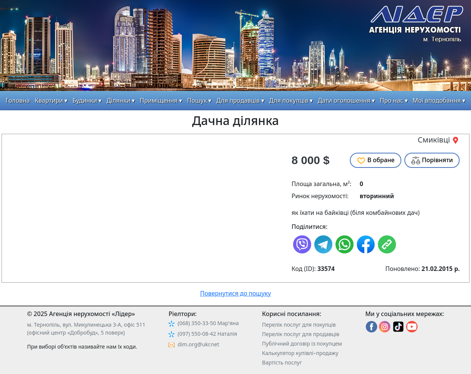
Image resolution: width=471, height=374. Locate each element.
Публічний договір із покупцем (302, 343)
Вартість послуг (282, 362)
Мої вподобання (437, 100)
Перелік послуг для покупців (299, 324)
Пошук (197, 100)
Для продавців (238, 100)
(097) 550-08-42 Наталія (207, 333)
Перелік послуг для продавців (300, 334)
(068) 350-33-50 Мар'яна (208, 323)
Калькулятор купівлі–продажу (300, 353)
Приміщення (159, 100)
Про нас (391, 100)
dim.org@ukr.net (198, 344)
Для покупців (288, 100)
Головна (18, 100)
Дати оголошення (344, 100)
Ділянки (118, 100)
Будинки (84, 100)
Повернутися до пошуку (235, 293)
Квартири (49, 100)
